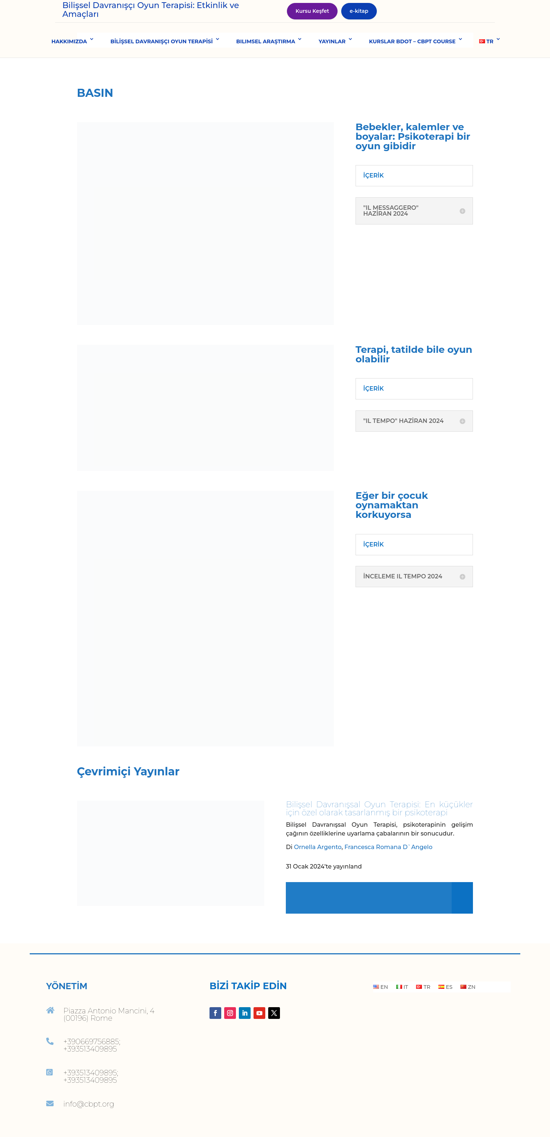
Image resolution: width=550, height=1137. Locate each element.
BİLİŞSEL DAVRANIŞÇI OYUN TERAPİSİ (161, 58)
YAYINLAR (331, 58)
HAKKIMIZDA (69, 58)
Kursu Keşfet (312, 19)
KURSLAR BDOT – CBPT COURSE (412, 58)
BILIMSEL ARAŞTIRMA (265, 58)
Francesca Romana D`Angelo (389, 863)
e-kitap (359, 19)
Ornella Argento (318, 863)
